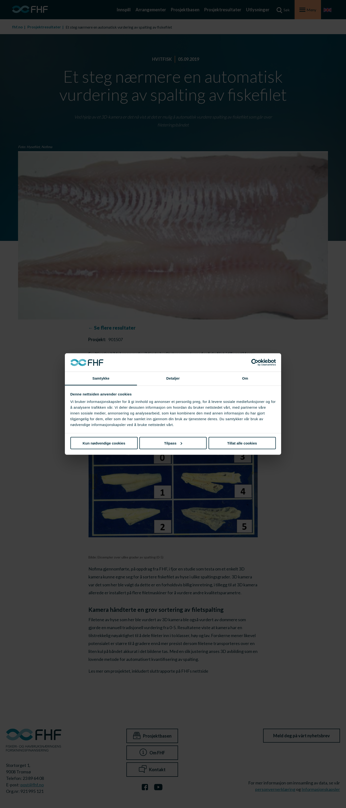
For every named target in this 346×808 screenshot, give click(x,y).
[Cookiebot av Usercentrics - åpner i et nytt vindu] (255, 362)
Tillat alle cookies (242, 443)
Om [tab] (245, 378)
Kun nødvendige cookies (104, 443)
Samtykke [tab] (101, 378)
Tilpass (173, 443)
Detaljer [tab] (173, 378)
